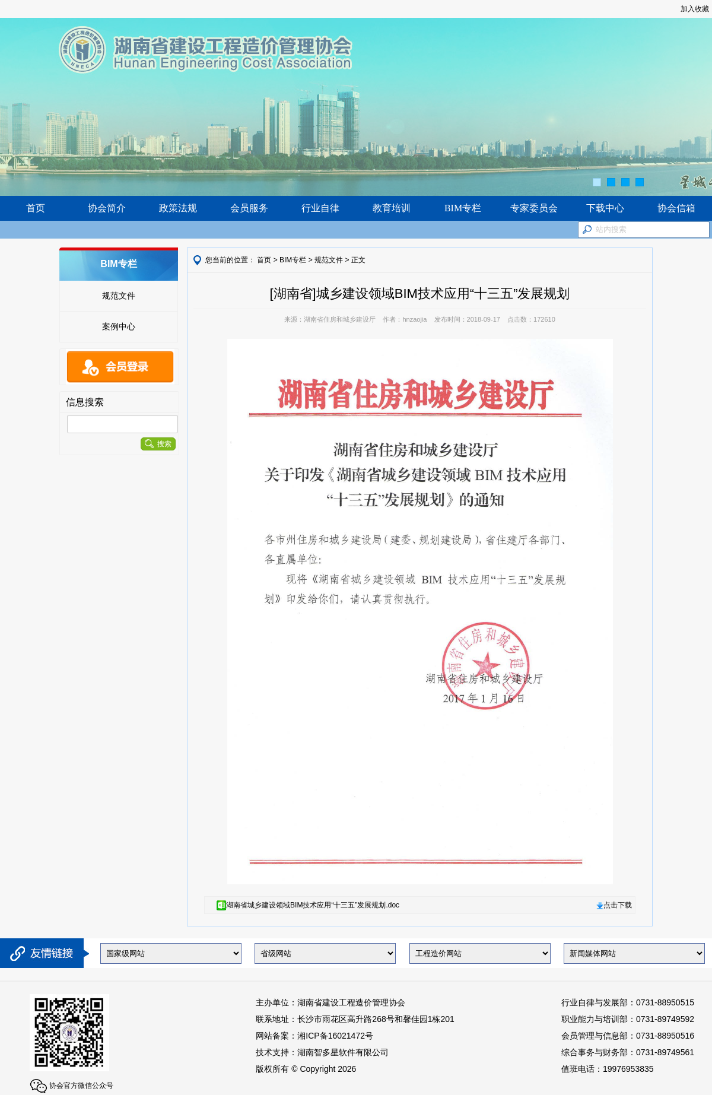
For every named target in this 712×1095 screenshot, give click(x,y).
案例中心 (118, 326)
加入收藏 (695, 9)
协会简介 (107, 208)
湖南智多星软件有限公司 (343, 1052)
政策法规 (178, 208)
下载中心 (605, 208)
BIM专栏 (462, 208)
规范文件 (118, 295)
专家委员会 (534, 208)
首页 (35, 208)
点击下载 (614, 905)
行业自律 (320, 208)
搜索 (158, 443)
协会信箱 (676, 208)
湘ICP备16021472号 (335, 1035)
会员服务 (249, 208)
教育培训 (392, 208)
